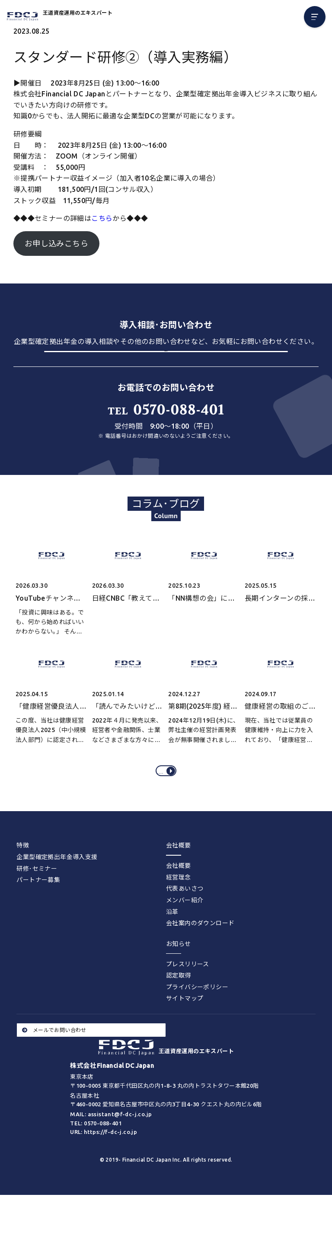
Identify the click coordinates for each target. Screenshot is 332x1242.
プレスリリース (187, 1000)
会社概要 (178, 901)
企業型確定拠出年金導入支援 (56, 892)
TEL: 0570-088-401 (95, 1159)
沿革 (172, 947)
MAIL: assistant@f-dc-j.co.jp (111, 1150)
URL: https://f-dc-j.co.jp (103, 1168)
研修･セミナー (36, 904)
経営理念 (178, 913)
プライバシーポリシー (197, 1022)
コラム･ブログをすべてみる (167, 800)
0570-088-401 (166, 434)
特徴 (22, 881)
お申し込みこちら (56, 243)
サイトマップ (184, 1034)
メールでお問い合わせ (54, 1065)
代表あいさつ (184, 924)
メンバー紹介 (184, 936)
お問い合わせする (165, 365)
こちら (101, 218)
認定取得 (178, 1011)
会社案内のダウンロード (200, 958)
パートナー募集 (38, 915)
